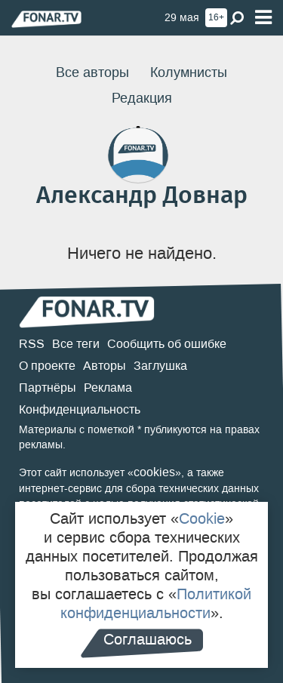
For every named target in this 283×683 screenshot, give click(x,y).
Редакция (142, 98)
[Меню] (263, 18)
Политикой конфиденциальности (156, 603)
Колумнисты (188, 72)
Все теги (76, 344)
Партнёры (47, 387)
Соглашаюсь (147, 639)
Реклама (108, 387)
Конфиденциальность (79, 409)
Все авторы (92, 72)
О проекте (47, 366)
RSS (32, 344)
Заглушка (160, 366)
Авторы (104, 366)
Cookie (202, 518)
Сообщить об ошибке (166, 344)
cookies (154, 472)
